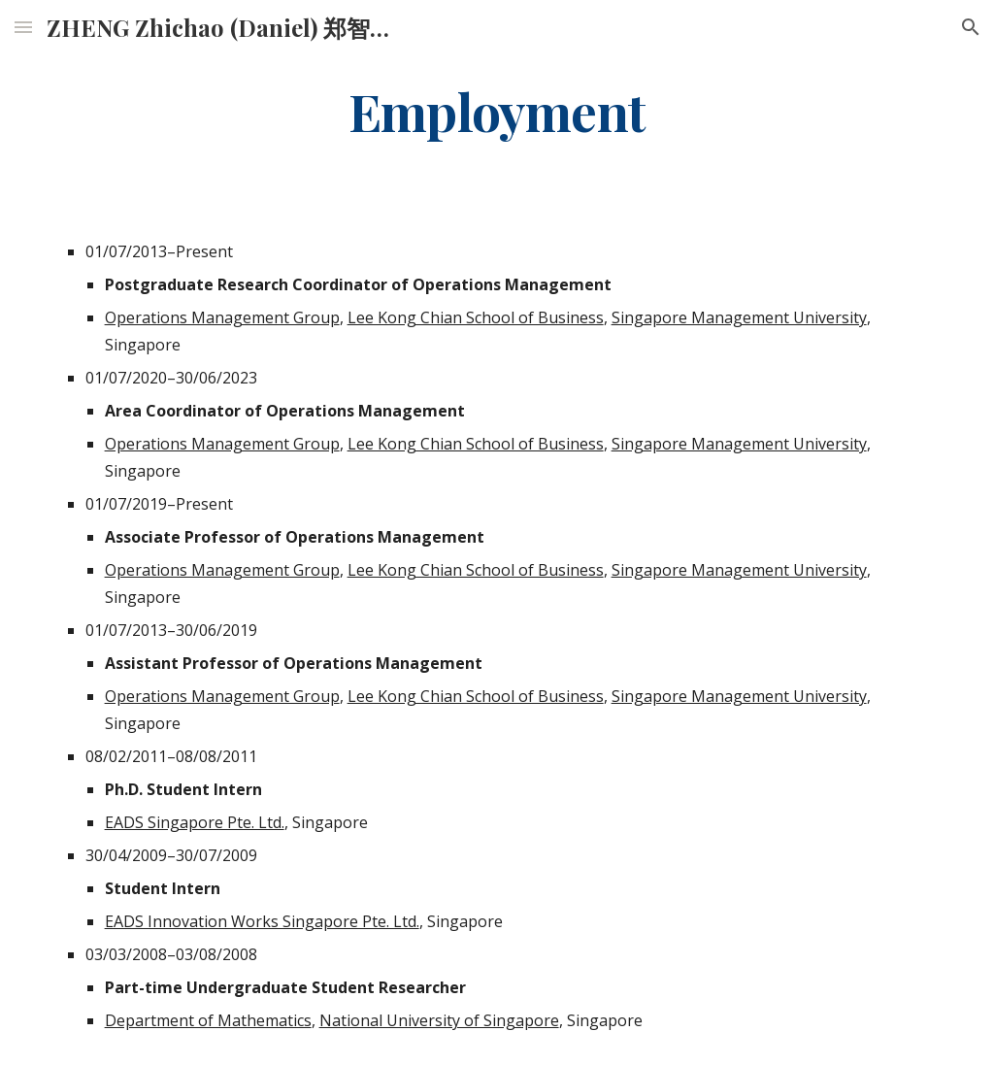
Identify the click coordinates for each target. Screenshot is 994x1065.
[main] (497, 110)
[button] (23, 26)
